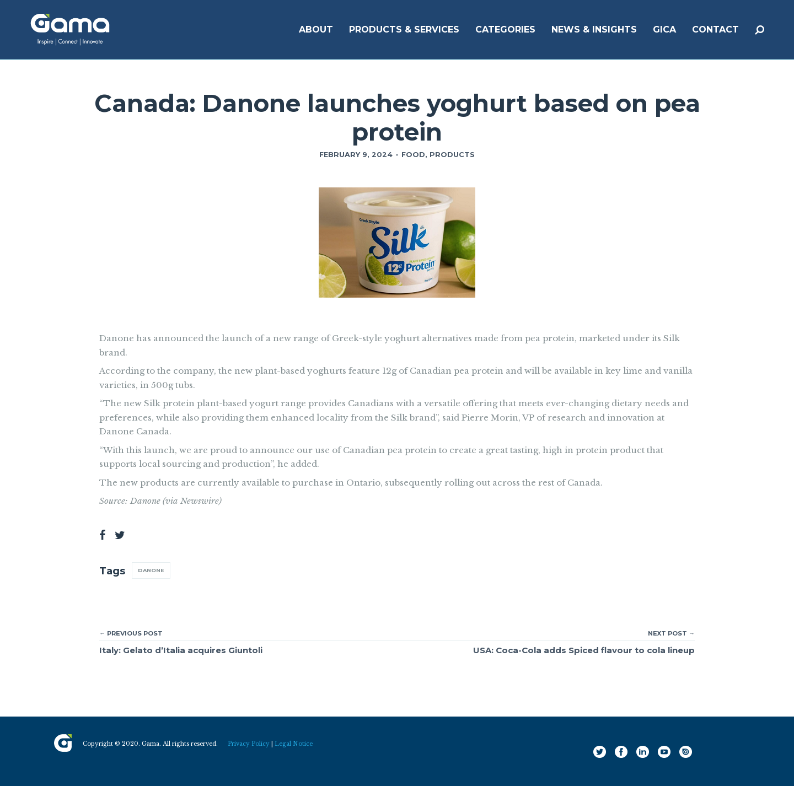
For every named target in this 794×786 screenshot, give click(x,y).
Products (452, 154)
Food (413, 154)
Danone (151, 570)
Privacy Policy (249, 743)
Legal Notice (294, 743)
